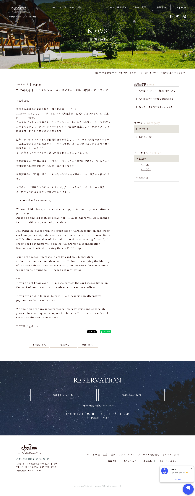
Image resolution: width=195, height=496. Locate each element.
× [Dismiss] (191, 468)
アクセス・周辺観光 (115, 7)
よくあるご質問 (138, 7)
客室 (72, 7)
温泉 (80, 7)
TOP (53, 7)
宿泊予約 (161, 7)
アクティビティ (94, 7)
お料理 (62, 7)
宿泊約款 (147, 461)
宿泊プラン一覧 (63, 395)
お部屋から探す (131, 395)
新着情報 (112, 461)
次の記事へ (87, 344)
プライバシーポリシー (168, 461)
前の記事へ (40, 344)
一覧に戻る (63, 344)
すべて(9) (144, 129)
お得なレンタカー (130, 461)
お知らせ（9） (146, 137)
